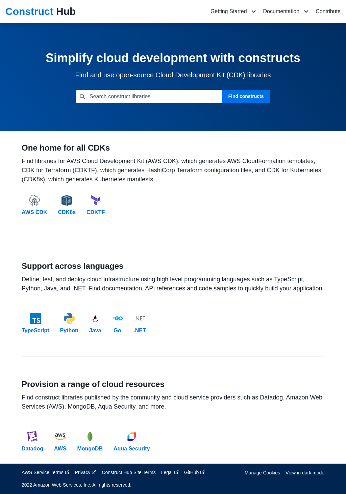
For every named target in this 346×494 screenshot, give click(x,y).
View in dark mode (305, 472)
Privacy (86, 472)
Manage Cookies (262, 472)
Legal (170, 472)
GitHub (194, 472)
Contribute (328, 11)
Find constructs (246, 96)
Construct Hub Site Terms (128, 472)
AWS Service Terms (46, 472)
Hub (40, 11)
